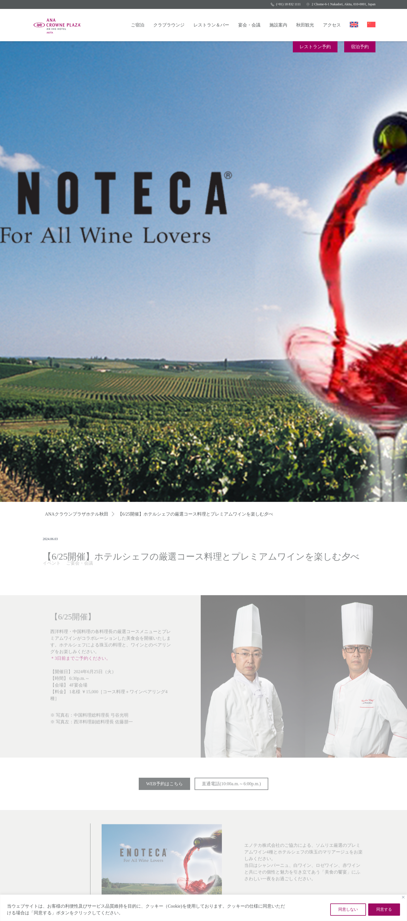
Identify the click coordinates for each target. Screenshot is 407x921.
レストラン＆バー (211, 25)
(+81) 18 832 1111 (286, 4)
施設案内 (278, 25)
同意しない (348, 909)
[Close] (403, 897)
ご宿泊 (137, 25)
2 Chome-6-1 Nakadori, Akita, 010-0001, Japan (340, 4)
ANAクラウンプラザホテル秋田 (76, 514)
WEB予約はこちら (164, 785)
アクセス (332, 25)
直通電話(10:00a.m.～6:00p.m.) (231, 785)
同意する (384, 909)
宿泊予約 (360, 46)
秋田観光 (305, 25)
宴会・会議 (249, 25)
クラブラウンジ (169, 25)
